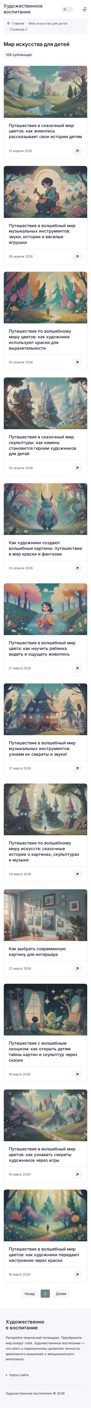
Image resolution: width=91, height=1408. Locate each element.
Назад (30, 1294)
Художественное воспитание (23, 9)
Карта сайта (19, 1375)
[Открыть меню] (84, 9)
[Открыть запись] (45, 112)
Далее (61, 1294)
